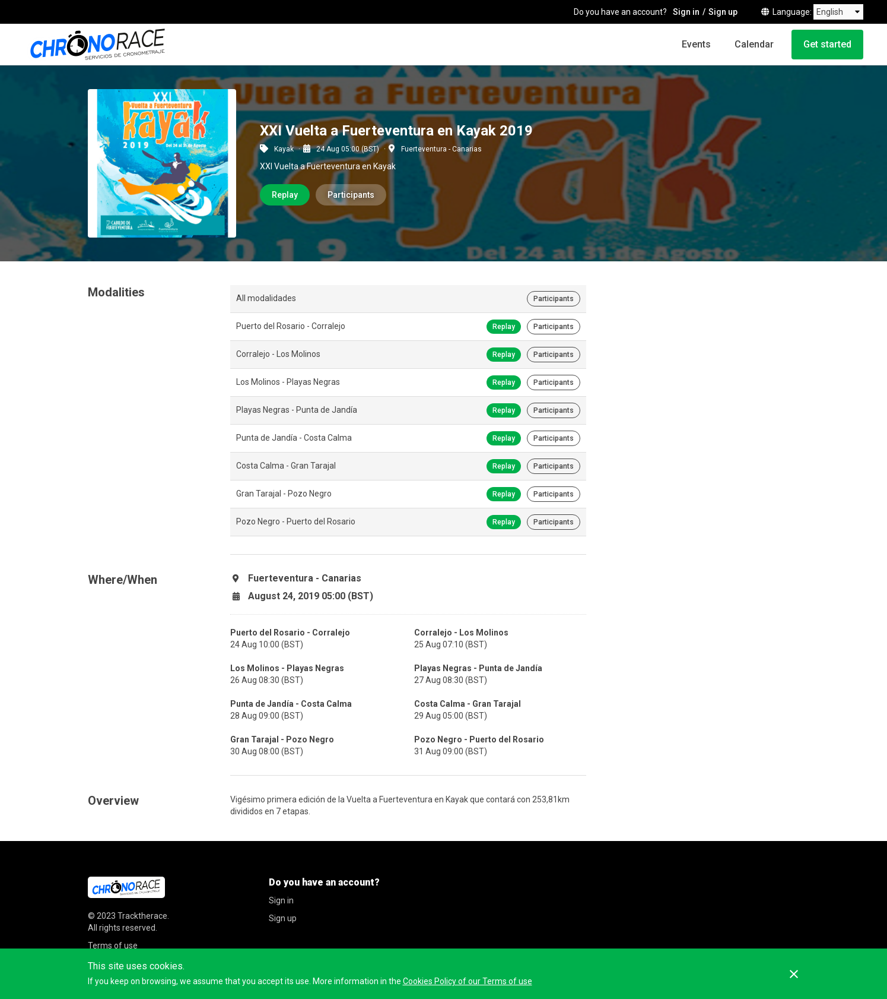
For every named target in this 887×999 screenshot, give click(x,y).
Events (696, 44)
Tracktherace (142, 916)
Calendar (754, 44)
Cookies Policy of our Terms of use (467, 981)
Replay (285, 195)
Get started (827, 44)
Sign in (686, 12)
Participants (351, 195)
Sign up (722, 12)
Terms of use (113, 945)
